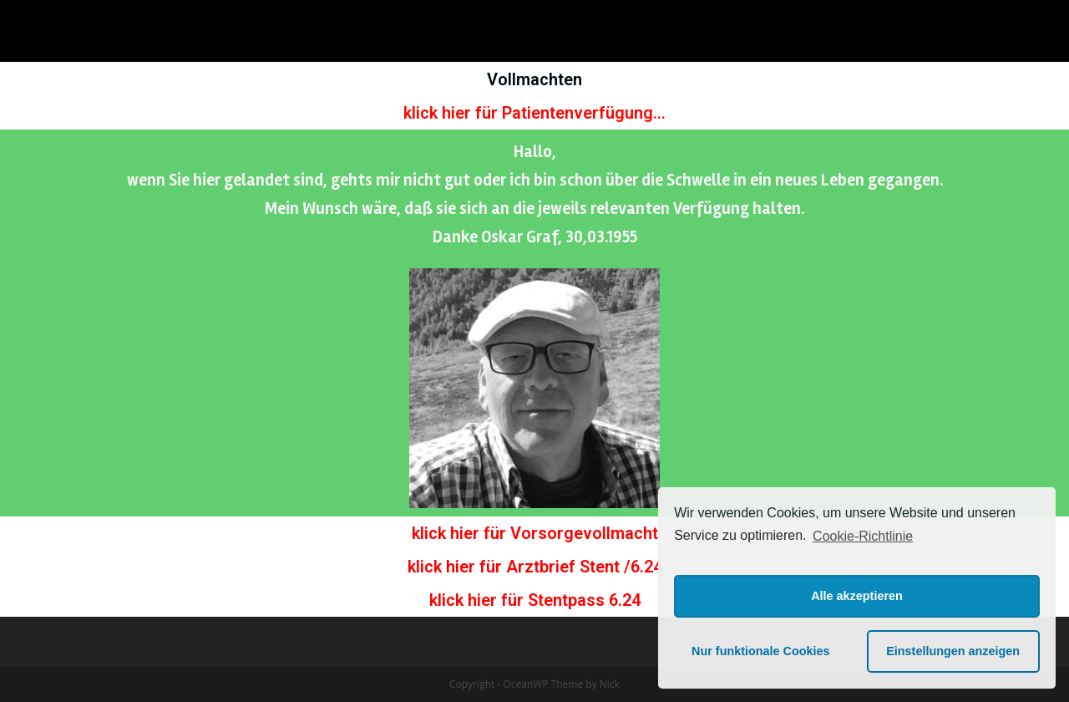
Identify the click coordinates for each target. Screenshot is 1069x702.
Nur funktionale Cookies (761, 651)
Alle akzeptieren (857, 596)
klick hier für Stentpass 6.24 (535, 600)
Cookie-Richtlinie (863, 536)
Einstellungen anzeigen (953, 651)
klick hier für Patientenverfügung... (534, 113)
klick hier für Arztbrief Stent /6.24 (535, 567)
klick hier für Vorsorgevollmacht (535, 533)
